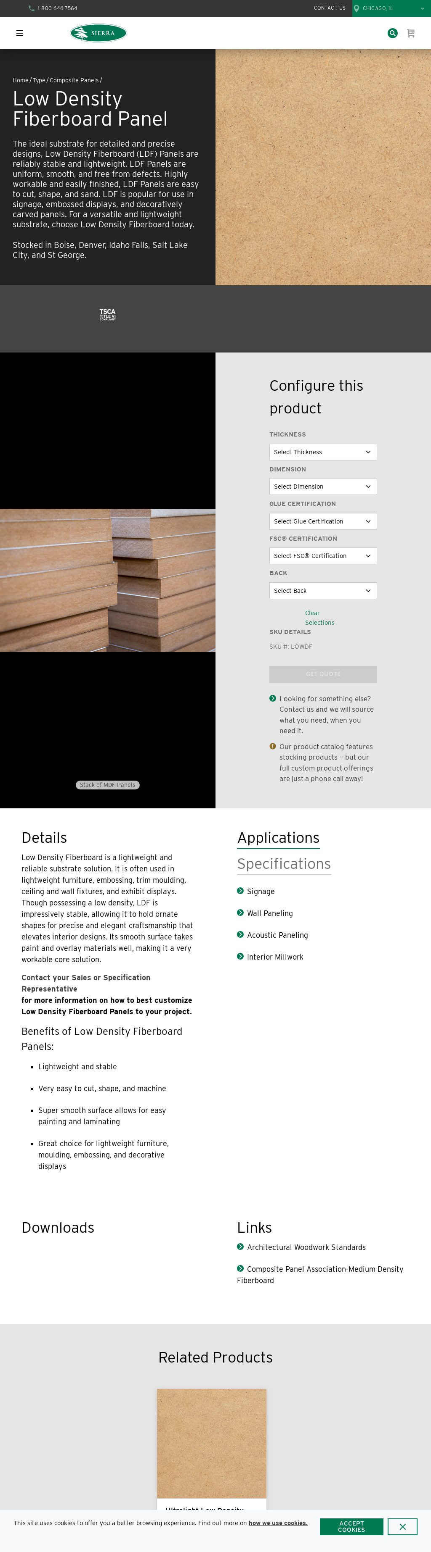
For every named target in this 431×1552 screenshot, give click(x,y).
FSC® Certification (303, 538)
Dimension (287, 469)
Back (278, 573)
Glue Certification (302, 504)
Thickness (287, 434)
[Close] (403, 1526)
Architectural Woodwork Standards (306, 1247)
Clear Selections (320, 617)
